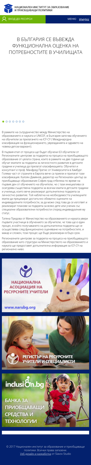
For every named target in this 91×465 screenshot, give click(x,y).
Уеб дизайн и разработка (35, 454)
